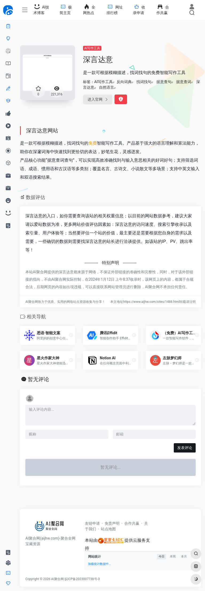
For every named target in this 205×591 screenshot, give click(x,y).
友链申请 (92, 523)
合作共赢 (131, 523)
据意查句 (163, 82)
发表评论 (184, 448)
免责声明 (112, 523)
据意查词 (183, 82)
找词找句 (143, 82)
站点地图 (108, 529)
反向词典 (124, 82)
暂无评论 (38, 379)
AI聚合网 (57, 579)
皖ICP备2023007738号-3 (82, 579)
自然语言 (106, 87)
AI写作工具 (92, 48)
